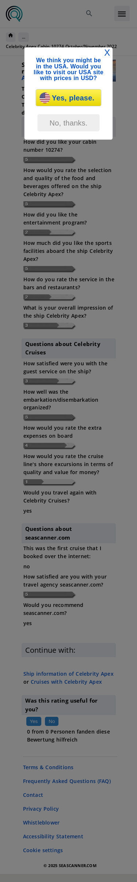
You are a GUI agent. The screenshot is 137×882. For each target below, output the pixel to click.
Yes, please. (67, 97)
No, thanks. (68, 123)
